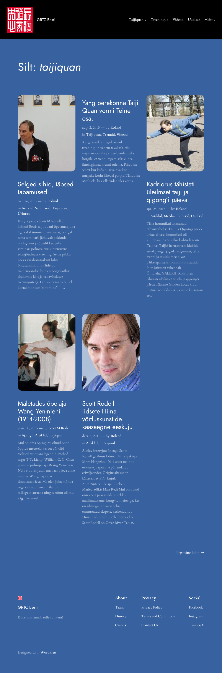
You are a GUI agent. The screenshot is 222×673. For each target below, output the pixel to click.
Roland (52, 201)
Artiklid (27, 208)
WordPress (48, 652)
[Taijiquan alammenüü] (145, 20)
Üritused (24, 213)
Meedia (169, 216)
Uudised (197, 216)
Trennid (109, 134)
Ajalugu (27, 435)
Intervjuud (107, 443)
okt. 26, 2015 (27, 201)
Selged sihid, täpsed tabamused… (45, 188)
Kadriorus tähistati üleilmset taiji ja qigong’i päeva (171, 191)
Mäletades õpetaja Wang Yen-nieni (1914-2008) (42, 411)
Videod (122, 134)
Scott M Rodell (59, 428)
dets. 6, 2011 (91, 436)
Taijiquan (136, 19)
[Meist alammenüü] (214, 20)
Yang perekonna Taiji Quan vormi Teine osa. (110, 110)
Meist (208, 19)
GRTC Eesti (46, 20)
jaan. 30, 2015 (28, 428)
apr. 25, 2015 (156, 209)
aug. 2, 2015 (91, 127)
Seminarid (42, 208)
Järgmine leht (189, 553)
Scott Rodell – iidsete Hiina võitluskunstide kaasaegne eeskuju (107, 415)
